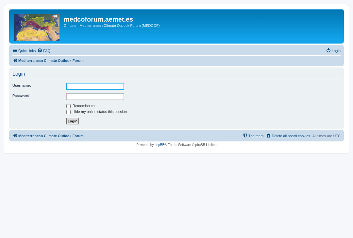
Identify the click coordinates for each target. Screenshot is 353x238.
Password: (21, 96)
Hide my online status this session (96, 112)
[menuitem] (43, 51)
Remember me (81, 106)
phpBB (159, 145)
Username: (21, 85)
